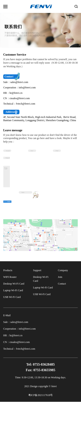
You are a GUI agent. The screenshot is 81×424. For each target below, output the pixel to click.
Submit (11, 226)
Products (7, 292)
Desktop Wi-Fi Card (13, 305)
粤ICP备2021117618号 (40, 417)
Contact (62, 305)
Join (60, 299)
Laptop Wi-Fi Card (13, 312)
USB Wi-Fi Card (12, 319)
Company (63, 292)
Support (37, 292)
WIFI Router (10, 299)
